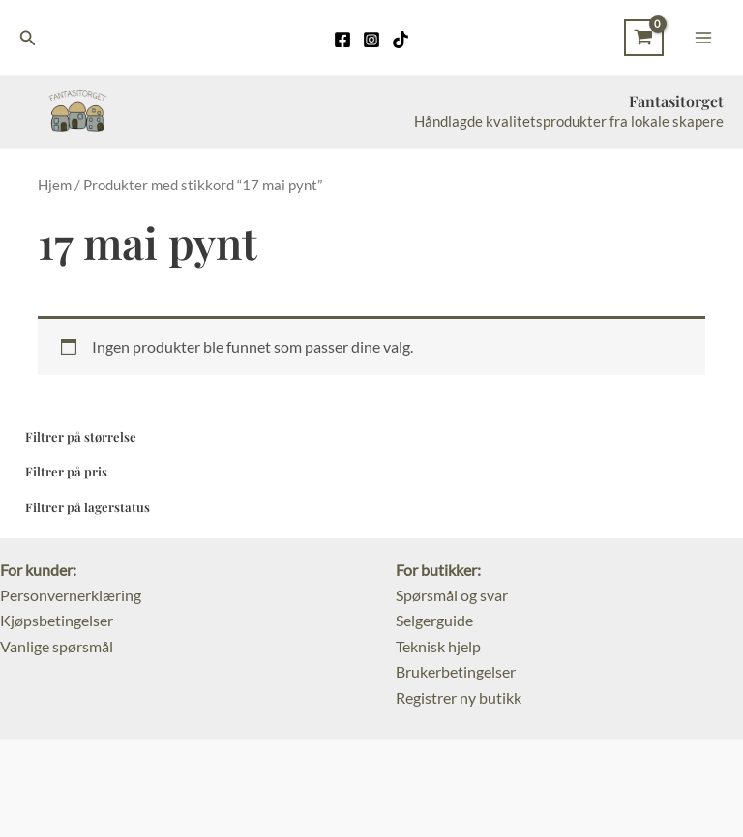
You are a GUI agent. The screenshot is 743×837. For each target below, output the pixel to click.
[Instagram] (371, 39)
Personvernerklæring (70, 595)
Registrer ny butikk (458, 697)
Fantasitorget (676, 101)
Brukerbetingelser (456, 671)
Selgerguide (434, 620)
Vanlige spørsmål (56, 646)
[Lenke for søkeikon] (28, 38)
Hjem (55, 184)
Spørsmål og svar (452, 595)
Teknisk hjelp (438, 646)
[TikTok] (400, 39)
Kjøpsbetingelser (56, 620)
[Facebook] (342, 39)
